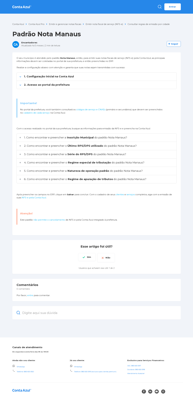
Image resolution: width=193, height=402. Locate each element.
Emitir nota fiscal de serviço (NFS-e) (104, 24)
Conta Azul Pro (36, 24)
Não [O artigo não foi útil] (109, 257)
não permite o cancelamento (49, 219)
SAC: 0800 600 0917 (134, 364)
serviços (130, 194)
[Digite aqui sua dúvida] (96, 311)
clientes (120, 194)
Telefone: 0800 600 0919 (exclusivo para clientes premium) (95, 370)
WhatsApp (21, 365)
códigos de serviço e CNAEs (90, 109)
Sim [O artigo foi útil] (87, 257)
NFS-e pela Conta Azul (34, 197)
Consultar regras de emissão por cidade (149, 24)
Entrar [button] (172, 6)
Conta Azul (18, 24)
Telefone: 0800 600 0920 (25, 370)
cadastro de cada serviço (36, 112)
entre (30, 294)
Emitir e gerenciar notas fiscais (65, 24)
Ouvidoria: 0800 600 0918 (136, 368)
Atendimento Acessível (135, 372)
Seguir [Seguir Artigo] (174, 43)
